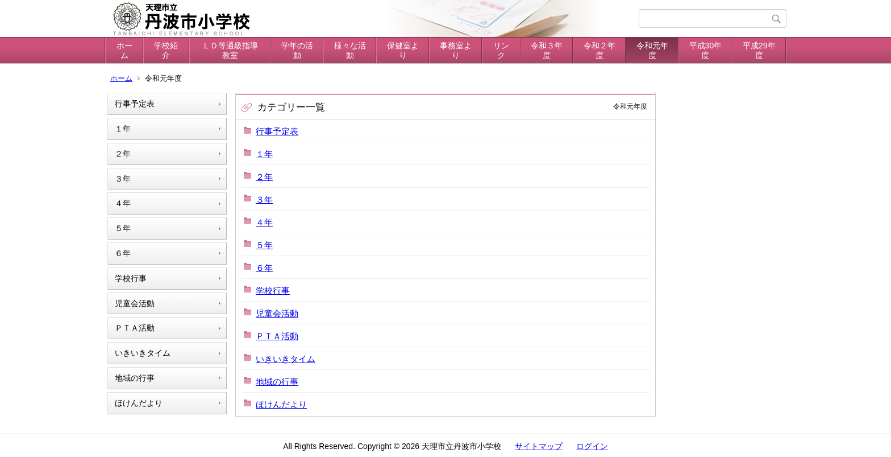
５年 (123, 228)
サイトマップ (539, 446)
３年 (123, 178)
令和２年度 (599, 50)
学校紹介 (166, 50)
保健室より (403, 50)
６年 (123, 253)
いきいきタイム (142, 352)
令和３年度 (547, 50)
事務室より (456, 50)
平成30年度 (705, 50)
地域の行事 (135, 377)
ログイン (592, 446)
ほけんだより (139, 402)
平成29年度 (759, 50)
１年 (123, 128)
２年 (123, 153)
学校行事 (131, 278)
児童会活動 (135, 303)
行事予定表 (135, 103)
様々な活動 (350, 50)
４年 (123, 203)
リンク (501, 50)
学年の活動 (297, 50)
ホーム (124, 50)
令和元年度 (652, 50)
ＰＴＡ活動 (135, 327)
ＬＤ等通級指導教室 (230, 50)
